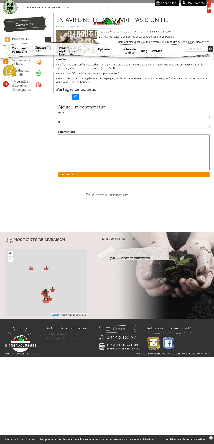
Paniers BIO (40, 47)
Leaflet (55, 395)
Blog (144, 49)
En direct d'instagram (107, 274)
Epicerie (104, 47)
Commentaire (67, 211)
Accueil (6, 50)
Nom (61, 192)
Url (60, 202)
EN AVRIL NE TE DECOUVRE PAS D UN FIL (48, 87)
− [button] (10, 339)
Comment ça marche (19, 48)
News (16, 87)
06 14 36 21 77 (121, 419)
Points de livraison (129, 49)
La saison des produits (64, 420)
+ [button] (10, 333)
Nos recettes (58, 415)
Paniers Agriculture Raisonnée (67, 50)
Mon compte (168, 3)
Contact (156, 49)
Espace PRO (141, 3)
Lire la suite (128, 347)
